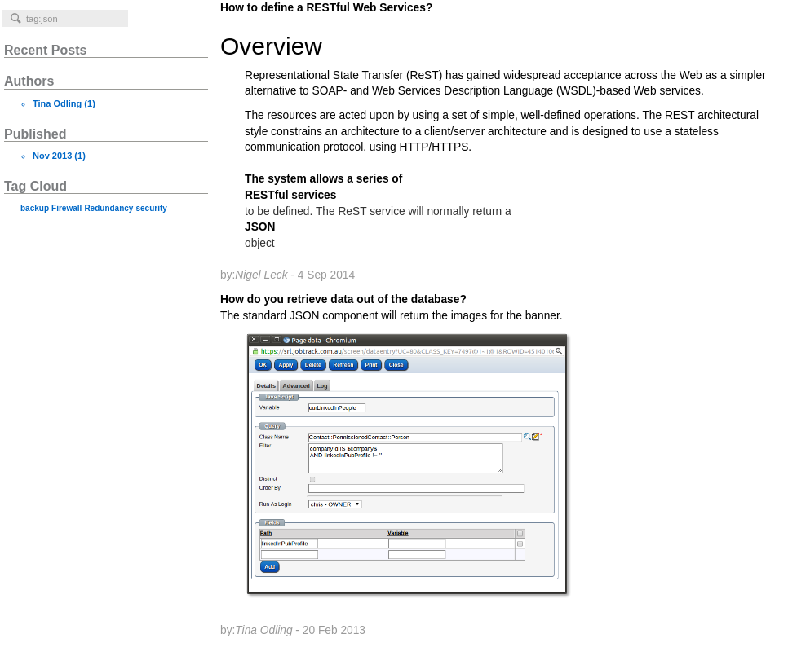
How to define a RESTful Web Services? (500, 86)
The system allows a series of (323, 179)
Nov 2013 (52, 156)
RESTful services (290, 195)
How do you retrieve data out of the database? (500, 464)
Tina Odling (57, 103)
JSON (260, 227)
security (150, 208)
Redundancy (108, 208)
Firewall (66, 208)
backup (34, 208)
